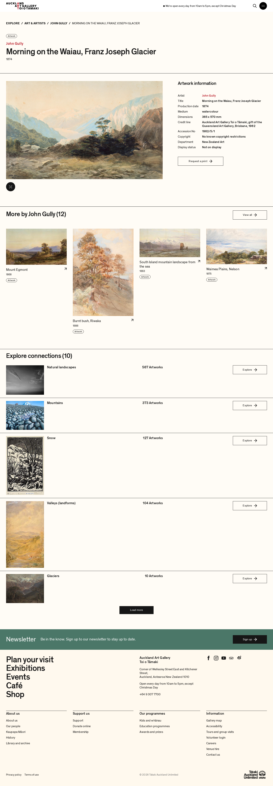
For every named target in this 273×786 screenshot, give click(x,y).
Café (14, 685)
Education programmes (155, 726)
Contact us (213, 755)
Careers (211, 743)
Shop (15, 694)
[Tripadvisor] (231, 658)
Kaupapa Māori (15, 732)
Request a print (200, 161)
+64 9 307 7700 (150, 694)
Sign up (250, 639)
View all (250, 215)
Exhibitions (25, 668)
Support (78, 720)
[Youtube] (223, 658)
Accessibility (214, 726)
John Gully (14, 43)
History (10, 738)
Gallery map (214, 720)
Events (18, 676)
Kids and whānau (150, 720)
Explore (250, 370)
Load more (136, 610)
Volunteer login (215, 738)
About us (11, 720)
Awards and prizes (151, 732)
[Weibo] (239, 658)
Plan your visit (29, 659)
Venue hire (212, 749)
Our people (13, 726)
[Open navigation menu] (263, 6)
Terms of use (31, 774)
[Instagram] (216, 658)
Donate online (82, 726)
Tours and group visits (220, 732)
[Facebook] (208, 658)
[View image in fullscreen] (10, 186)
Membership (81, 732)
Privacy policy (13, 774)
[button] (36, 281)
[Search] (255, 6)
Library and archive (18, 743)
